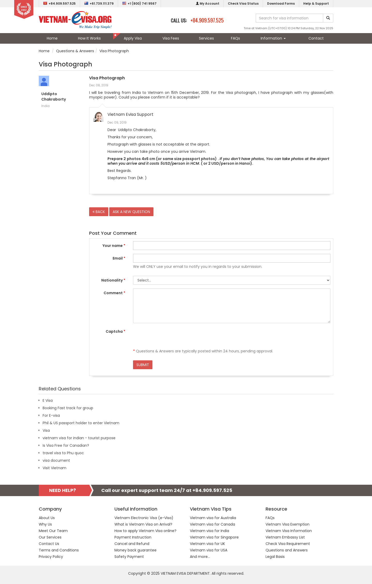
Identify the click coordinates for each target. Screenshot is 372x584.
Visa (46, 430)
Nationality (113, 280)
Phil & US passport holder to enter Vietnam (81, 423)
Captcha (115, 331)
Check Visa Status (243, 3)
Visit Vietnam (54, 468)
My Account (207, 3)
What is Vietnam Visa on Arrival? (143, 524)
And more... (200, 556)
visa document (56, 460)
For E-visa (51, 415)
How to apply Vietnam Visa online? (145, 530)
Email (119, 258)
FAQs (235, 38)
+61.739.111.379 (99, 3)
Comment (114, 292)
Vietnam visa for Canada (212, 524)
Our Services (50, 537)
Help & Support (316, 3)
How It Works (89, 38)
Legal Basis (275, 556)
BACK (98, 211)
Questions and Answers (287, 550)
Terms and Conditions (59, 550)
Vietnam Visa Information (289, 530)
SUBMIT (142, 364)
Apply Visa (133, 38)
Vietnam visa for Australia (213, 517)
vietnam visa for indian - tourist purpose (79, 438)
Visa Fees (170, 38)
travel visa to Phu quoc (63, 453)
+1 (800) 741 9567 (139, 3)
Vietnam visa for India (209, 530)
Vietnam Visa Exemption (287, 524)
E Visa (48, 400)
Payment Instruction (132, 537)
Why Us (45, 524)
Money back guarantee (135, 550)
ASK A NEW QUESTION (131, 211)
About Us (47, 517)
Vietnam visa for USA (208, 550)
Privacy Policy (51, 556)
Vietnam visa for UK (207, 543)
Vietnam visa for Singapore (214, 537)
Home (52, 38)
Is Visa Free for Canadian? (66, 445)
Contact (316, 38)
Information (273, 38)
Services (206, 38)
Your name (114, 245)
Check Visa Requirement (288, 543)
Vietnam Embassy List (285, 537)
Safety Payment (129, 556)
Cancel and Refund (131, 543)
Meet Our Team (53, 530)
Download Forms (281, 3)
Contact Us (49, 543)
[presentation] (172, 337)
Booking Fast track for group (68, 408)
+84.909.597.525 (59, 3)
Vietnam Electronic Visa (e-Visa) (143, 517)
